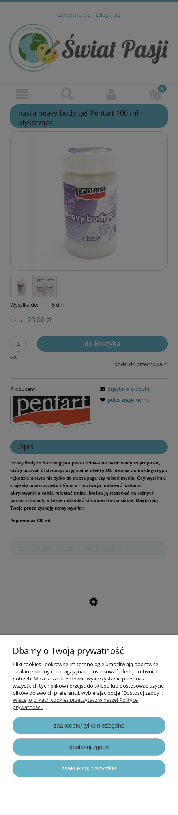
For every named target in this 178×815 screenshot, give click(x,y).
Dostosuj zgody (89, 746)
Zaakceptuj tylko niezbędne (89, 725)
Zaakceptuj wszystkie (89, 768)
